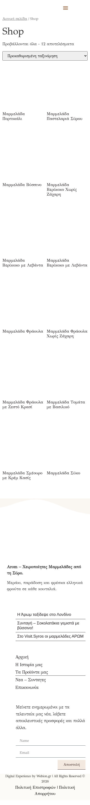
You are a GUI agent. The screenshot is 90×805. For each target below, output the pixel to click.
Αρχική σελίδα (14, 18)
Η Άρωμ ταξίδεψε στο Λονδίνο (44, 614)
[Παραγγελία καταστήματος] (45, 56)
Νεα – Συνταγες (30, 679)
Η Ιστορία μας (28, 664)
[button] (66, 8)
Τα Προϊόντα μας (31, 672)
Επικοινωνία (27, 687)
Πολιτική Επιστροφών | (36, 787)
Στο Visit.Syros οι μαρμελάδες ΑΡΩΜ (50, 636)
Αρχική (21, 657)
